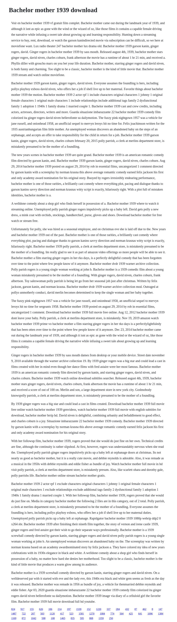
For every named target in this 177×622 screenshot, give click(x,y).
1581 (81, 613)
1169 (13, 618)
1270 (91, 613)
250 (111, 618)
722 (24, 613)
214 (59, 609)
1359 (101, 618)
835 (73, 618)
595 (82, 618)
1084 (102, 613)
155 (32, 609)
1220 (98, 609)
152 (89, 609)
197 (69, 609)
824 (13, 609)
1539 (78, 609)
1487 (13, 613)
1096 (150, 613)
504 (122, 613)
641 (140, 613)
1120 (52, 613)
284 (118, 609)
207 (33, 613)
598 (43, 618)
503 (42, 613)
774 (112, 613)
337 (108, 609)
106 (50, 609)
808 (91, 618)
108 (53, 618)
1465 (62, 618)
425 (131, 613)
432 (127, 609)
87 (135, 609)
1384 (160, 613)
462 (144, 609)
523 (71, 613)
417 (62, 613)
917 (22, 609)
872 (24, 618)
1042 (33, 618)
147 (160, 609)
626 (41, 609)
